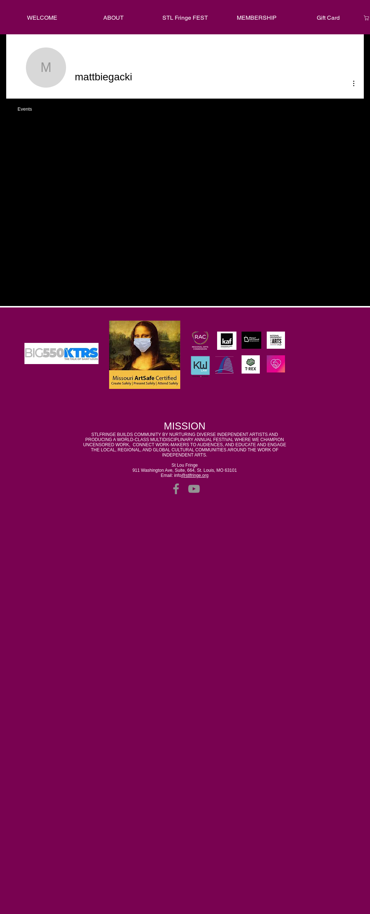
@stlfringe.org (195, 475)
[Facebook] (176, 489)
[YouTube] (194, 489)
